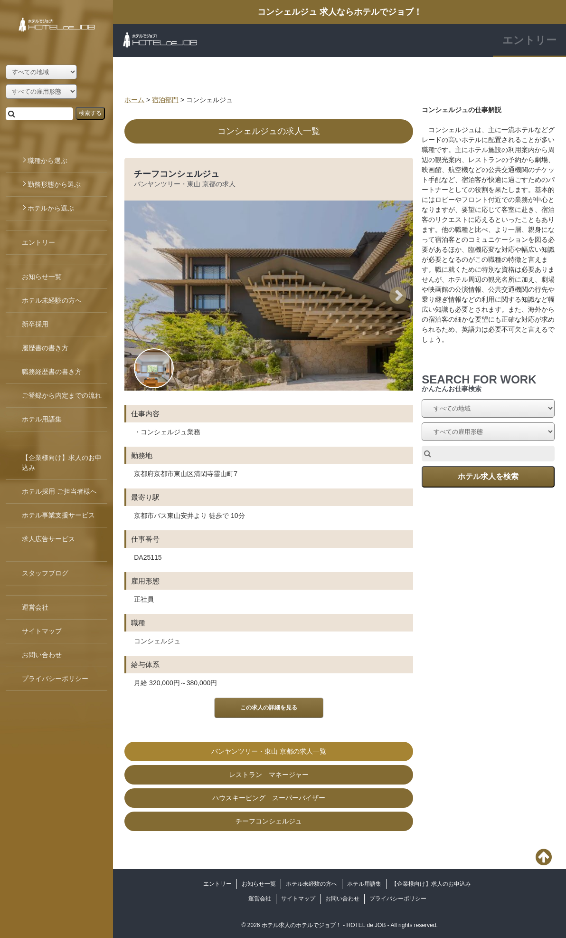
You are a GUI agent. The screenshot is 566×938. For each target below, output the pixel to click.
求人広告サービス (48, 539)
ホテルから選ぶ (51, 208)
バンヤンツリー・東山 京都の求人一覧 (268, 751)
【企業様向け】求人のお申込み (431, 884)
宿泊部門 (165, 100)
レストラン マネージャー (269, 774)
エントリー (529, 40)
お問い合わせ (342, 898)
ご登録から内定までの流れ (62, 395)
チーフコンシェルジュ (176, 174)
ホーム (134, 100)
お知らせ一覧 (259, 884)
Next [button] (401, 295)
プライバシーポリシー (397, 898)
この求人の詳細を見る (268, 707)
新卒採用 (35, 324)
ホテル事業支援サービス (58, 515)
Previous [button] (143, 295)
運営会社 (259, 898)
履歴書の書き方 (45, 348)
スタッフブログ (45, 573)
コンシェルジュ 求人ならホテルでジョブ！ (339, 12)
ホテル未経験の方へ (311, 884)
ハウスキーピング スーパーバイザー (268, 798)
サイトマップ (298, 898)
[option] (268, 501)
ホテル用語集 (364, 884)
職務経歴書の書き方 (52, 371)
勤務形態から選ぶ (54, 184)
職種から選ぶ (47, 160)
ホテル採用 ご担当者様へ (59, 491)
